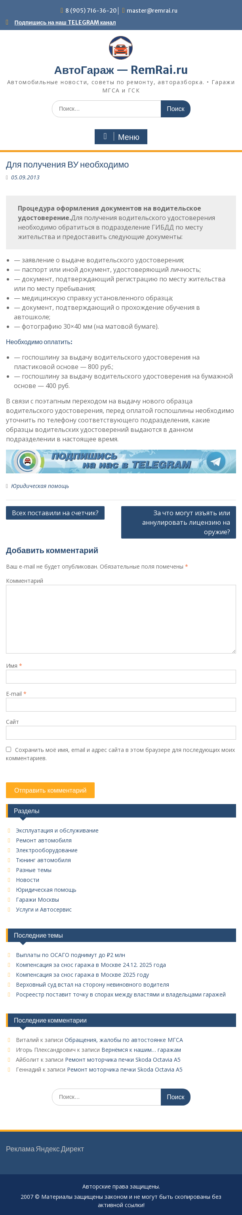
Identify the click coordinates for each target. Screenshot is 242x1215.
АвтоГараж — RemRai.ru (121, 70)
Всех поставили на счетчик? (55, 513)
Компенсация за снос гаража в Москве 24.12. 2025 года (91, 964)
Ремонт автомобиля (44, 840)
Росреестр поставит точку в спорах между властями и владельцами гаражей (121, 994)
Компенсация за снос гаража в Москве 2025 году (82, 974)
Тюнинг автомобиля (43, 860)
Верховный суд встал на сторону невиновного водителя (92, 984)
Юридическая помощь (40, 486)
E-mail (16, 693)
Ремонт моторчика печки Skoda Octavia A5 (123, 1059)
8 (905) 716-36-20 (91, 10)
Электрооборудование (47, 850)
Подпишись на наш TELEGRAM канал (65, 22)
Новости (27, 879)
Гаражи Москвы (37, 899)
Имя (14, 665)
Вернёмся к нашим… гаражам (141, 1049)
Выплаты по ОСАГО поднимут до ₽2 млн (70, 955)
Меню (120, 136)
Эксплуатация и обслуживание (57, 830)
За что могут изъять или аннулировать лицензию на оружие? (186, 522)
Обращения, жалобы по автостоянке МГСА (124, 1040)
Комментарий (24, 580)
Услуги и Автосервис (44, 909)
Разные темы (33, 870)
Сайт (12, 721)
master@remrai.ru (152, 10)
